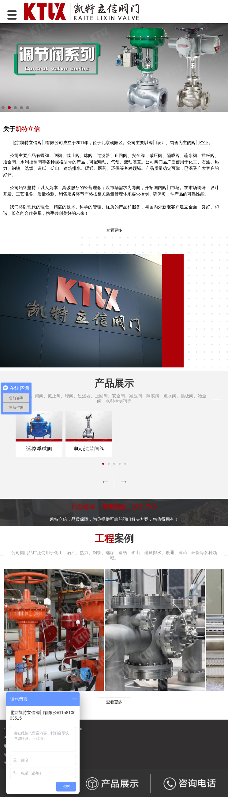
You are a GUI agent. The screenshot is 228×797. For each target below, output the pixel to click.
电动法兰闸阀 (89, 449)
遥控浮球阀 (39, 449)
